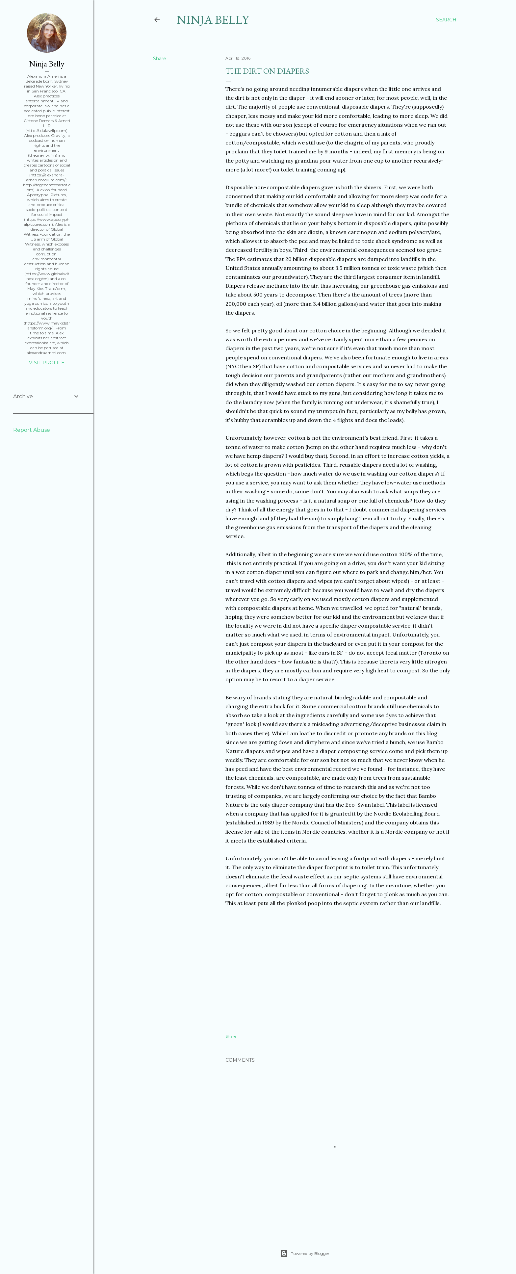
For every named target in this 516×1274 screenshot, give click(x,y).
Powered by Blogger (304, 1254)
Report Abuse (31, 430)
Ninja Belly (213, 19)
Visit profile (46, 363)
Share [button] (159, 59)
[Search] (446, 20)
